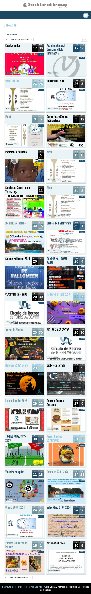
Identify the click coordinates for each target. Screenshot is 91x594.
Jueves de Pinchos (14, 330)
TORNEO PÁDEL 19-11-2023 (15, 438)
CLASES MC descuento (16, 294)
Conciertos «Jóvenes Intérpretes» (57, 118)
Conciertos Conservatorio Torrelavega (18, 190)
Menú (8, 116)
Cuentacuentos (12, 45)
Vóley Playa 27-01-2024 (59, 507)
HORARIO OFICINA (55, 81)
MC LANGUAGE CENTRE (58, 330)
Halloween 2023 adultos (17, 365)
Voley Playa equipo (14, 472)
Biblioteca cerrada (56, 365)
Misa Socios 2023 (56, 543)
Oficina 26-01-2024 (15, 507)
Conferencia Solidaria (16, 152)
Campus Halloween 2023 (17, 259)
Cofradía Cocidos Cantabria (55, 403)
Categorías (13, 34)
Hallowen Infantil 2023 (58, 294)
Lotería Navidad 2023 (16, 401)
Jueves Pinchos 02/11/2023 (54, 438)
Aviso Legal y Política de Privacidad (62, 587)
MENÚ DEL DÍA (12, 81)
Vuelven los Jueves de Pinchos (16, 545)
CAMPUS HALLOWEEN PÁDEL (57, 261)
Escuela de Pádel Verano (59, 223)
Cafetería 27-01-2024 (57, 472)
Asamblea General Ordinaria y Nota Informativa (56, 49)
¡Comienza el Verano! (15, 223)
